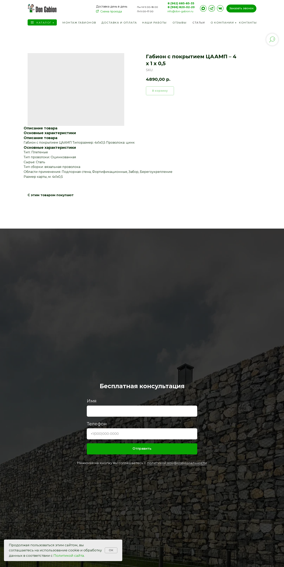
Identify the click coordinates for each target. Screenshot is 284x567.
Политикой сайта (68, 556)
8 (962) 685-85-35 (181, 3)
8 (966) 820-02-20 (181, 7)
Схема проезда (111, 11)
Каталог (43, 22)
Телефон (97, 424)
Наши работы (154, 22)
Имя (91, 401)
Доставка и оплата (119, 22)
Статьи (198, 22)
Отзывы (180, 22)
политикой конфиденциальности (177, 463)
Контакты (248, 22)
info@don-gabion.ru (180, 11)
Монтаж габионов (79, 22)
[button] (241, 8)
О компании (222, 22)
